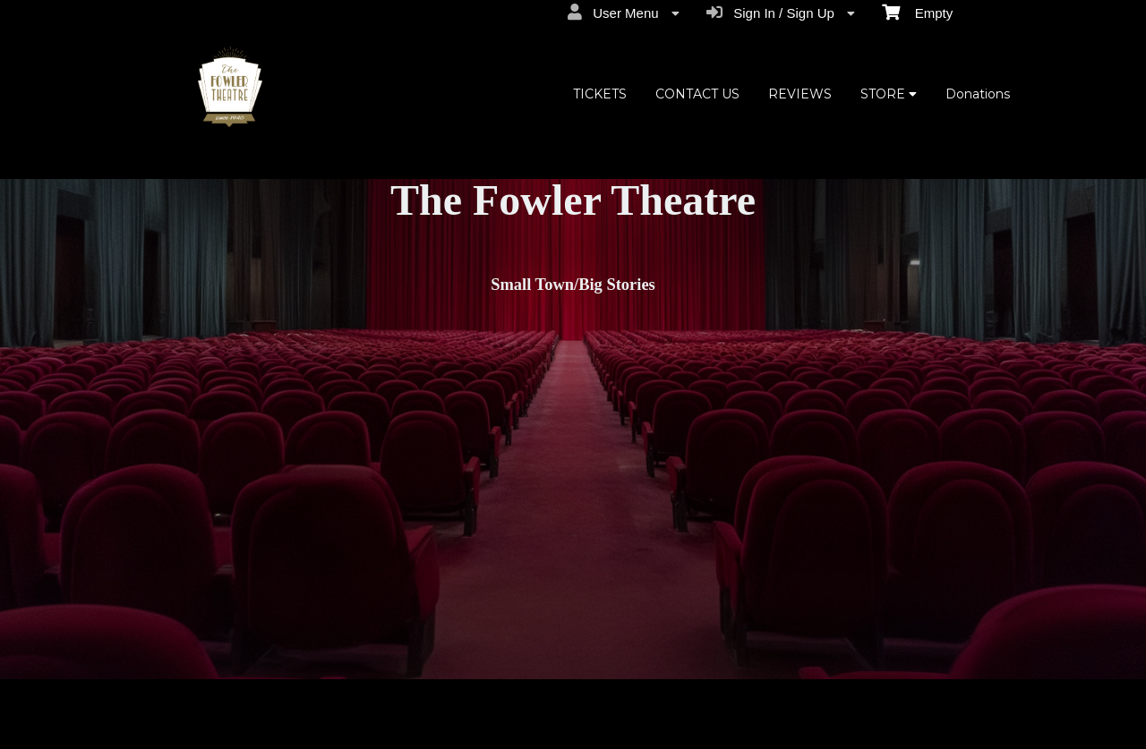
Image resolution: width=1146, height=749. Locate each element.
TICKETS (600, 94)
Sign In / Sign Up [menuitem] (780, 12)
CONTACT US (697, 94)
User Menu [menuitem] (624, 12)
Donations (977, 94)
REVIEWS (800, 94)
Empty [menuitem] (917, 12)
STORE (888, 94)
